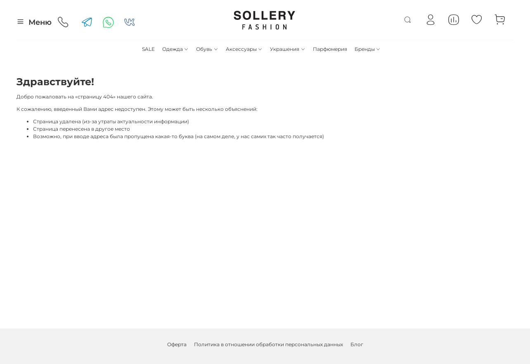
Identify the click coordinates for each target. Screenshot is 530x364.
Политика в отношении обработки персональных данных (268, 344)
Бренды (368, 49)
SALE (148, 49)
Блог (356, 344)
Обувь (207, 49)
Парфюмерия (330, 49)
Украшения (287, 49)
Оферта (177, 344)
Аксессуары (244, 49)
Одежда (175, 49)
